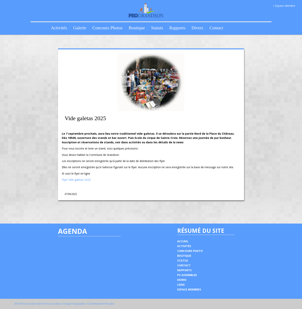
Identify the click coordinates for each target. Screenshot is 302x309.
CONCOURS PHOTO (190, 251)
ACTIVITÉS (184, 246)
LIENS (181, 284)
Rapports (177, 27)
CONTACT (184, 265)
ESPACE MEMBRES (189, 289)
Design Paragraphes (74, 303)
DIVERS (181, 280)
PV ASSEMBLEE (187, 275)
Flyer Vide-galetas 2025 (76, 180)
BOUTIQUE (184, 256)
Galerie (79, 27)
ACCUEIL (182, 241)
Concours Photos (107, 27)
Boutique (137, 27)
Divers (197, 27)
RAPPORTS (184, 270)
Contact (216, 27)
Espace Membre (284, 6)
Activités (59, 27)
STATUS (182, 260)
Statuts (157, 27)
